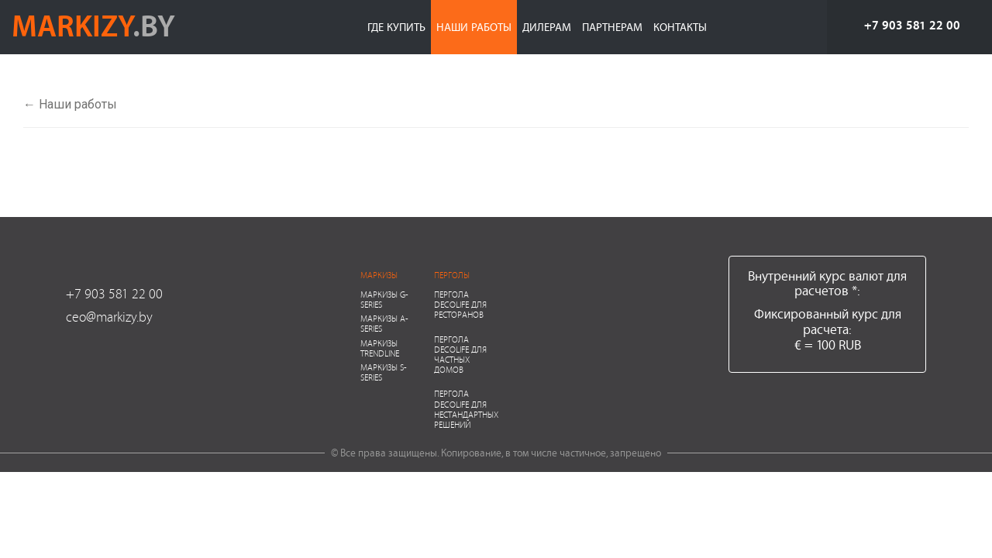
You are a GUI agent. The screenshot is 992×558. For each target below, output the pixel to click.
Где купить (396, 27)
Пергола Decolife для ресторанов (460, 304)
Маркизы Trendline (379, 348)
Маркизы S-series (383, 372)
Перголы (452, 275)
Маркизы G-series (384, 299)
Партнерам (612, 27)
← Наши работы (70, 104)
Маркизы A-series (384, 323)
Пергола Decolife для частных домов (460, 354)
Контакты (680, 27)
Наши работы (474, 27)
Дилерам (546, 27)
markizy (93, 25)
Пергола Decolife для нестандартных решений (466, 409)
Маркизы (379, 275)
